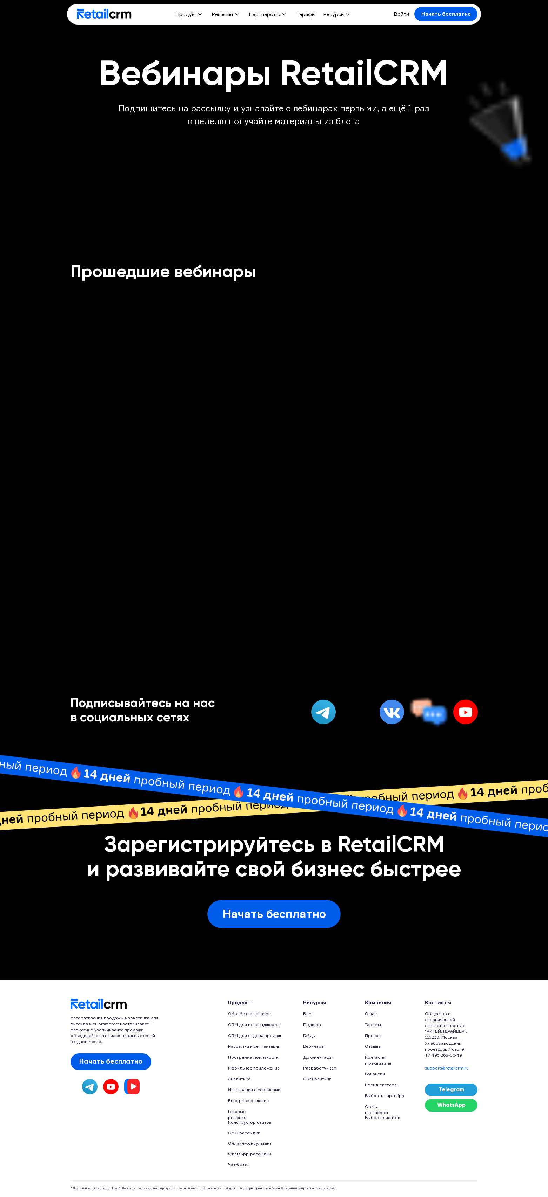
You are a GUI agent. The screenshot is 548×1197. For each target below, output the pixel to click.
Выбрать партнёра (384, 1095)
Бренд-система (381, 1084)
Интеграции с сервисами (254, 1089)
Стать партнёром (376, 1109)
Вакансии (375, 1074)
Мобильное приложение (254, 1068)
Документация (318, 1057)
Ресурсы (334, 14)
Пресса (373, 1035)
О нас (371, 1013)
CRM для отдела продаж (254, 1035)
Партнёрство (265, 14)
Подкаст (312, 1024)
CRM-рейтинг (317, 1078)
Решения (222, 14)
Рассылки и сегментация (254, 1046)
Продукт (187, 14)
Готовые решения (237, 1114)
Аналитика (239, 1078)
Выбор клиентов (382, 1117)
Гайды (309, 1035)
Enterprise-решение (248, 1100)
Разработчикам (319, 1068)
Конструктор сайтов (250, 1122)
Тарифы (305, 14)
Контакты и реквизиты (378, 1060)
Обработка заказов (249, 1013)
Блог (308, 1013)
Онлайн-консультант (250, 1143)
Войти (401, 14)
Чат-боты (238, 1164)
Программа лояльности (253, 1057)
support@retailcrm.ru (447, 1068)
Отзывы (373, 1046)
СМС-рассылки (244, 1132)
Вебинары (314, 1046)
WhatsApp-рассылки (249, 1153)
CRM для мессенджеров (254, 1024)
